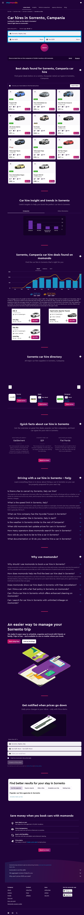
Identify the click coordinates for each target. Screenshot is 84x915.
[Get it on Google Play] (68, 890)
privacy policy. (39, 765)
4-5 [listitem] (20, 106)
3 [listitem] (39, 106)
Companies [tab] (27, 211)
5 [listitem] (35, 106)
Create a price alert (33, 842)
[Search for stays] (3, 11)
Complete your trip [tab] (54, 788)
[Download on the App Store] (68, 895)
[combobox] (14, 29)
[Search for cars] (3, 15)
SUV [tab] (51, 268)
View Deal (28, 109)
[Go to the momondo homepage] (11, 2)
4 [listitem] (35, 154)
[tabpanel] (45, 227)
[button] (3, 3)
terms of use (31, 765)
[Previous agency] (11, 387)
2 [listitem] (11, 106)
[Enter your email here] (46, 753)
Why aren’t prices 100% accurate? (45, 876)
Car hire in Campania (28, 11)
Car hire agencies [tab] (17, 788)
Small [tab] (38, 268)
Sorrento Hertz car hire (17, 796)
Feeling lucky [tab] (67, 788)
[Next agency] (78, 387)
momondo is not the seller (45, 870)
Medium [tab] (45, 268)
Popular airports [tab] (30, 788)
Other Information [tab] (63, 211)
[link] (36, 320)
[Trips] (3, 20)
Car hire (10, 11)
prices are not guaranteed (46, 864)
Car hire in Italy (17, 11)
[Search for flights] (3, 8)
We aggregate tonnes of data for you (45, 873)
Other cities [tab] (42, 788)
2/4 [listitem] (68, 106)
